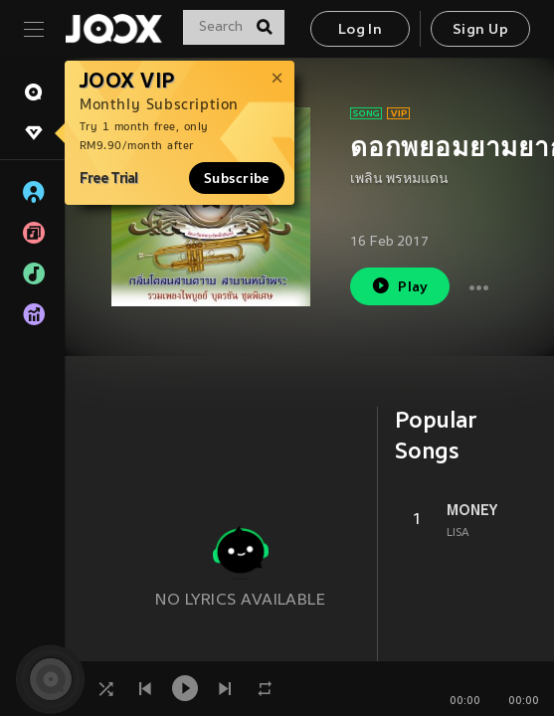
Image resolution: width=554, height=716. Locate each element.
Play (399, 285)
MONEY (472, 510)
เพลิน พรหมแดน (399, 179)
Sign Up (480, 30)
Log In (360, 30)
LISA (458, 533)
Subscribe (237, 178)
